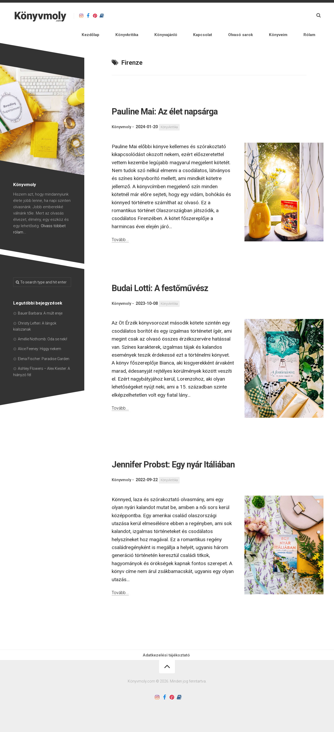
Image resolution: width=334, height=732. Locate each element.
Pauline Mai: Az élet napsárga (197, 96)
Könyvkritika (163, 15)
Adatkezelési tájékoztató (167, 660)
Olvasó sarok (252, 15)
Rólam (303, 15)
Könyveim (281, 15)
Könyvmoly (122, 113)
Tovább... (121, 226)
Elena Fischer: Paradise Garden (43, 345)
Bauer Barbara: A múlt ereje (40, 299)
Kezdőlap (136, 15)
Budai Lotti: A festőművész (189, 273)
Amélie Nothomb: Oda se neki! (42, 325)
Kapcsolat (222, 15)
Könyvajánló (194, 15)
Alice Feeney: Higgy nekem (39, 335)
